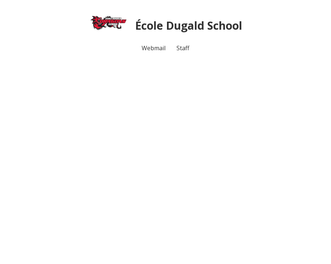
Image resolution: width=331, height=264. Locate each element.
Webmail (154, 48)
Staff (183, 48)
